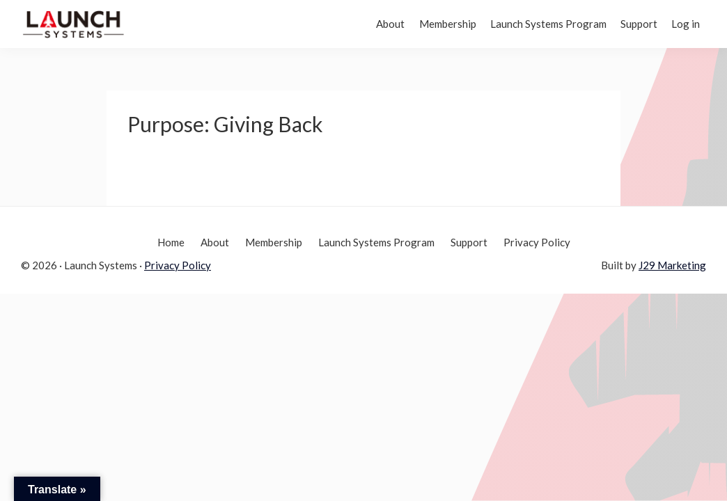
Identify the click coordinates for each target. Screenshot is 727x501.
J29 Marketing (672, 265)
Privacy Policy (177, 265)
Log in (681, 23)
